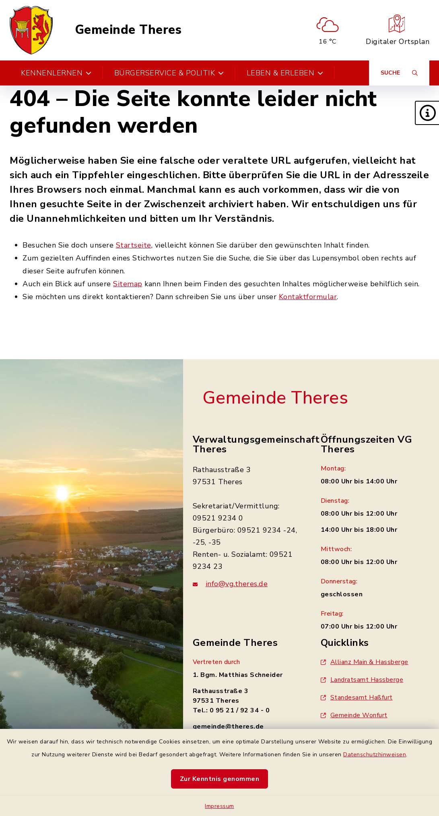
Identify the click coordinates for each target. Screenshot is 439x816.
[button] (427, 113)
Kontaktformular (308, 297)
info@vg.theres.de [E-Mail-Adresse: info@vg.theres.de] (237, 584)
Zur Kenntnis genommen (220, 778)
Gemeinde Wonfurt (354, 715)
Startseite (133, 245)
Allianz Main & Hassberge (364, 662)
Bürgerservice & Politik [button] (169, 73)
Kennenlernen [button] (56, 73)
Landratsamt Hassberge (362, 679)
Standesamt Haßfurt (357, 697)
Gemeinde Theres (128, 30)
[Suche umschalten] (399, 72)
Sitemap (127, 284)
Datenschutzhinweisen (374, 754)
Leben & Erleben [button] (285, 73)
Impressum (219, 806)
